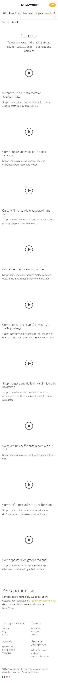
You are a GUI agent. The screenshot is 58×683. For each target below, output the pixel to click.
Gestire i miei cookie (30, 672)
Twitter (34, 634)
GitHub (5, 634)
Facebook (35, 628)
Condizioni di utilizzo (39, 669)
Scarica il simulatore (39, 656)
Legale (24, 669)
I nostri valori (7, 646)
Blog (4, 631)
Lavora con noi (8, 650)
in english (49, 13)
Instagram (35, 631)
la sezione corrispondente (41, 600)
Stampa (15, 672)
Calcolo (15, 22)
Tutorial (5, 22)
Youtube (5, 628)
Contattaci (6, 653)
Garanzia (6, 672)
